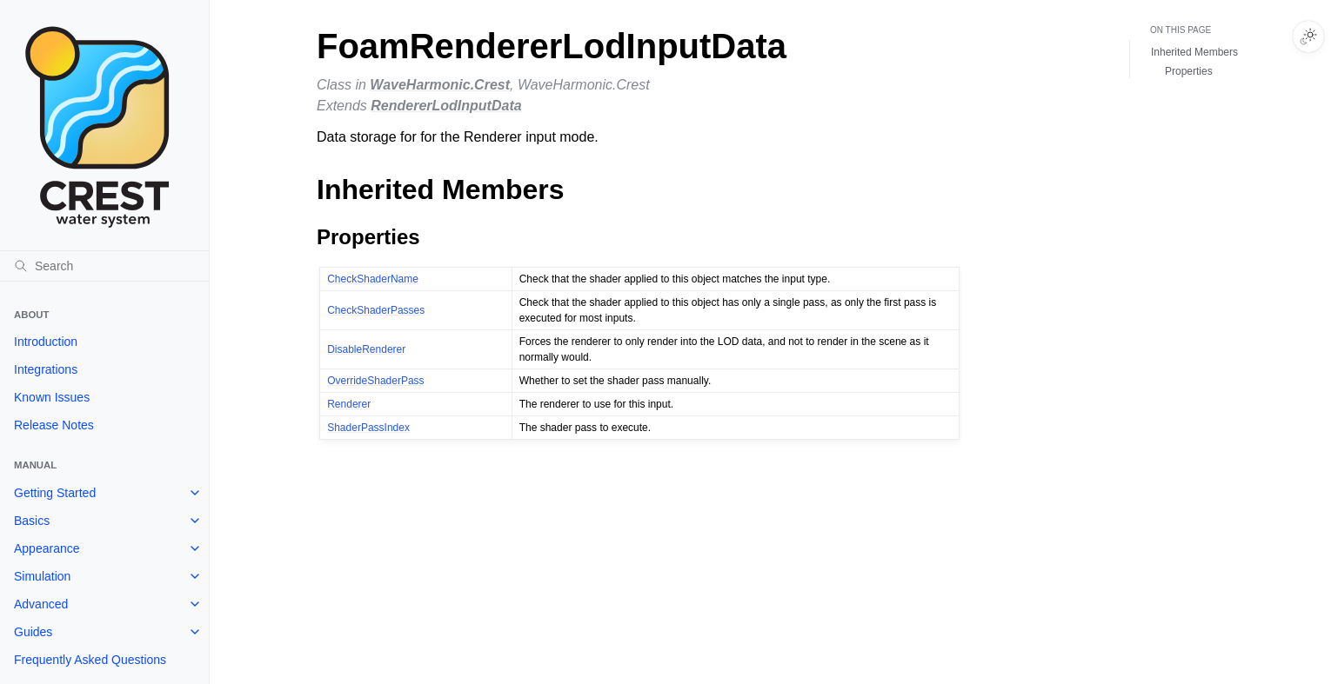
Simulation (42, 576)
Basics (32, 521)
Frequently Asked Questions (90, 660)
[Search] (104, 266)
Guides (33, 632)
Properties (1189, 71)
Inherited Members (1194, 52)
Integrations (45, 369)
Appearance (47, 548)
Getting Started (55, 493)
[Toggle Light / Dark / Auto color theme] (1308, 36)
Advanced (41, 604)
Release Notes (54, 425)
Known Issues (52, 397)
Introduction (45, 342)
